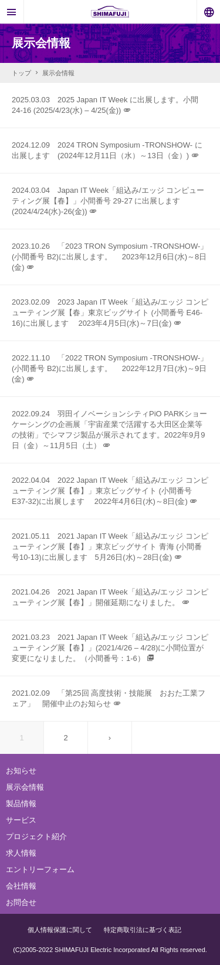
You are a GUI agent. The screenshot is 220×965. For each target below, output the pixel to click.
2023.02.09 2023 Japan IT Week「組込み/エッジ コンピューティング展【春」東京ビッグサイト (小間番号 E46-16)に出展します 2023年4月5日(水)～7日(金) (110, 313)
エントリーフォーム (40, 869)
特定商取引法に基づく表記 (142, 929)
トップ (27, 72)
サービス (21, 820)
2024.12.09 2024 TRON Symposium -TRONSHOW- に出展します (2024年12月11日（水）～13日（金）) (107, 150)
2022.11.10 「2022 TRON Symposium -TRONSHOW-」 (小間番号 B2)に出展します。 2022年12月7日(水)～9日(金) (110, 368)
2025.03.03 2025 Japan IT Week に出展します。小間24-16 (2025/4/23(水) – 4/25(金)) (105, 105)
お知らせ (21, 770)
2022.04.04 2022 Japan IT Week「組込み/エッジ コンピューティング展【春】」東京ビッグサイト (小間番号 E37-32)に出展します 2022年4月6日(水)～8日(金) (110, 491)
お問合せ (21, 902)
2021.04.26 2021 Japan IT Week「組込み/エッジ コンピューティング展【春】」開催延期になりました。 (110, 597)
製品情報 (21, 803)
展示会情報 (25, 787)
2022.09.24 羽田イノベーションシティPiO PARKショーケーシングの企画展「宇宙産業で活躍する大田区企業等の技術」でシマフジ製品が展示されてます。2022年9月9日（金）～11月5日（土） (109, 429)
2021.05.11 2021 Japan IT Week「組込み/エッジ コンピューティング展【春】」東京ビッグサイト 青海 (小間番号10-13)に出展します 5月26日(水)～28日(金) (110, 547)
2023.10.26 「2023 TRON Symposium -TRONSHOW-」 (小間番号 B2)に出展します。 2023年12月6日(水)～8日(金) (110, 257)
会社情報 (21, 885)
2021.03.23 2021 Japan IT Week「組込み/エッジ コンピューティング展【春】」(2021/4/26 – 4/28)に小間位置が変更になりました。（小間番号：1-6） (110, 648)
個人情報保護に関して (60, 929)
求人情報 (21, 853)
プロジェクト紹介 (36, 836)
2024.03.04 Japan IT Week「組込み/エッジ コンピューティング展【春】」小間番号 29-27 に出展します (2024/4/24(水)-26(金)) (108, 201)
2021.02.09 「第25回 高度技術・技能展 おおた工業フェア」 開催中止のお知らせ (108, 698)
